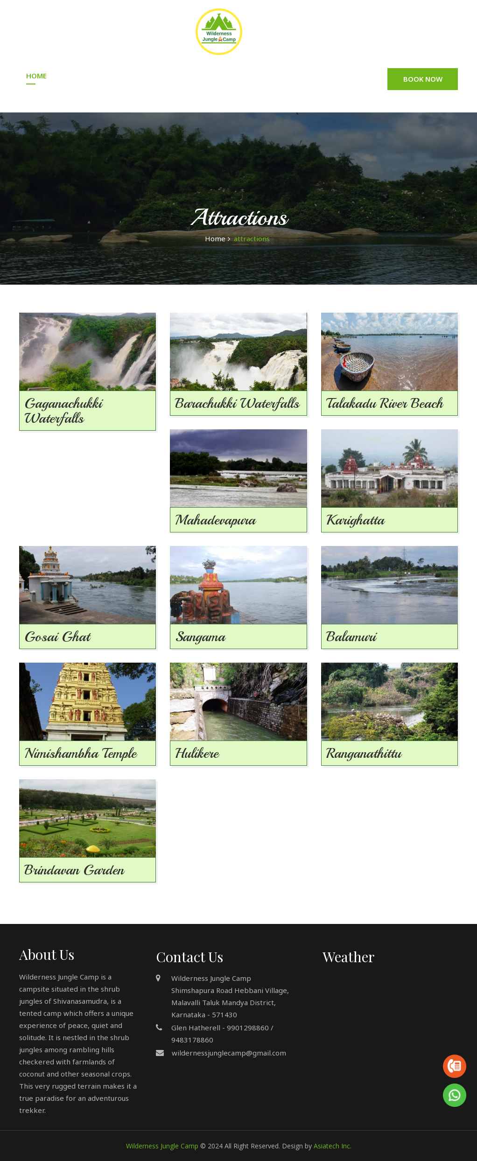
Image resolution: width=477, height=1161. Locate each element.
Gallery (267, 75)
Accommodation (156, 75)
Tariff (220, 75)
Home (36, 75)
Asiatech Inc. (332, 1145)
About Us (85, 75)
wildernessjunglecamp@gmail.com (229, 1052)
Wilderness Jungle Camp (162, 1145)
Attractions (327, 75)
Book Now (422, 79)
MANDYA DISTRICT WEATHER (386, 1011)
